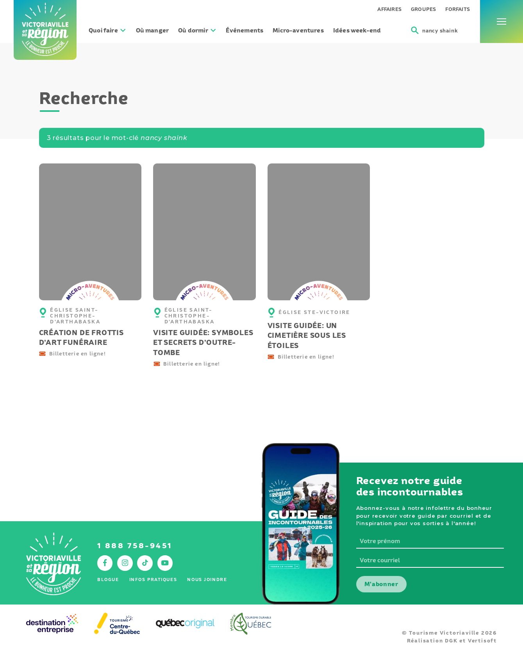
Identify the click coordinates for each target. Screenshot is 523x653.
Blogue (108, 579)
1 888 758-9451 (135, 546)
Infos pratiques (153, 579)
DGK (451, 641)
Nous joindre (207, 579)
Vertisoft (482, 641)
